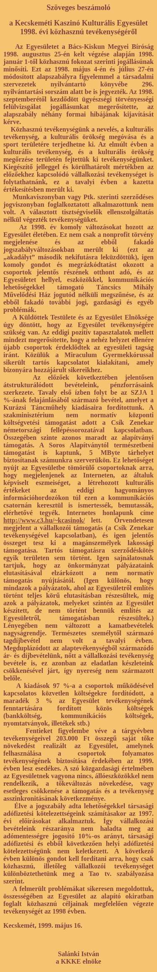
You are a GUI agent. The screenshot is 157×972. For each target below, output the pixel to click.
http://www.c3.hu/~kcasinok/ (44, 520)
